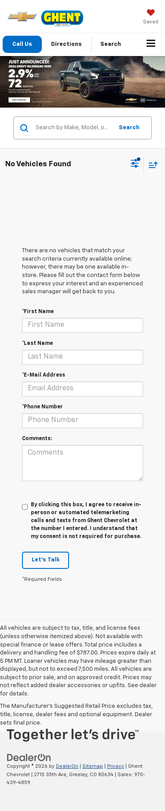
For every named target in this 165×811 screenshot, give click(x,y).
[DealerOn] (29, 758)
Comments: (37, 438)
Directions (66, 44)
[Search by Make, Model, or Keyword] (73, 127)
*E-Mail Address (43, 375)
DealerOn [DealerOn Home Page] (67, 766)
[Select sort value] (151, 164)
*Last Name (37, 343)
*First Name (38, 311)
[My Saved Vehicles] (150, 18)
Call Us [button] (22, 44)
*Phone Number (42, 407)
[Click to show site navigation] (151, 44)
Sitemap (92, 766)
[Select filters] (134, 164)
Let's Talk (45, 560)
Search (129, 128)
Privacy (115, 766)
